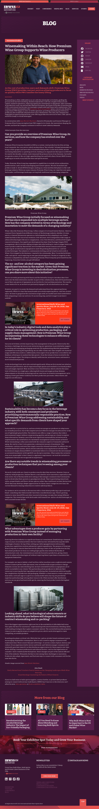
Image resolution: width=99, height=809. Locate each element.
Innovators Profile (14, 40)
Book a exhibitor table (37, 684)
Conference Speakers (45, 786)
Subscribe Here (49, 776)
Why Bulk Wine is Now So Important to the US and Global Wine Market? (80, 724)
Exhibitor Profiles (86, 90)
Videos (82, 97)
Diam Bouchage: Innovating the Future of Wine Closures (38, 675)
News (81, 87)
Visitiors (8, 789)
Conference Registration (46, 787)
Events (84, 9)
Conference (46, 9)
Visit (38, 9)
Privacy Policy (42, 784)
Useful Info (58, 9)
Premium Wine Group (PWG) (40, 109)
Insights (83, 85)
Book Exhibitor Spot (49, 748)
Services (75, 9)
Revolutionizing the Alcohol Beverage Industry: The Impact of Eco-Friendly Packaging (18, 724)
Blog (67, 9)
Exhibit (30, 9)
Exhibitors (9, 787)
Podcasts (83, 95)
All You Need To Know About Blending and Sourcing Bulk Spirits (48, 722)
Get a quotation (21, 684)
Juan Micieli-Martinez (28, 121)
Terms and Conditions (45, 782)
